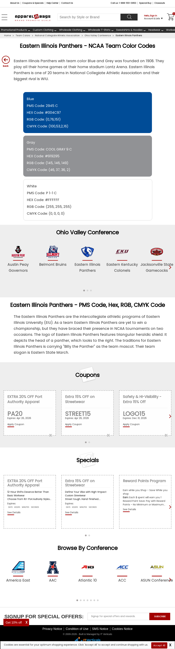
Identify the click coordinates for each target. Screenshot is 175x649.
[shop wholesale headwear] (156, 30)
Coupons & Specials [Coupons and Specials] (33, 3)
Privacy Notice (52, 629)
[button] (84, 290)
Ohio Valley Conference (98, 35)
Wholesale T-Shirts (99, 30)
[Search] (129, 17)
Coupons (87, 375)
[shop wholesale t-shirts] (101, 30)
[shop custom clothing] (45, 30)
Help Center (52, 3)
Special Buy (145, 3)
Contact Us (67, 3)
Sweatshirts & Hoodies (129, 30)
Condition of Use (77, 629)
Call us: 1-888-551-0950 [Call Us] (123, 3)
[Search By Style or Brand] (88, 17)
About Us (14, 3)
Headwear (154, 30)
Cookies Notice (122, 629)
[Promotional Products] (16, 30)
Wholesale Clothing (70, 30)
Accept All (159, 645)
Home (7, 35)
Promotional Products (14, 30)
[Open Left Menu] (4, 17)
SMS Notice (100, 629)
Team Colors (23, 35)
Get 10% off (14, 622)
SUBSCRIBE (160, 616)
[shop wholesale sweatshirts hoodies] (131, 30)
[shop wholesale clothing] (72, 30)
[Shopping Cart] (170, 17)
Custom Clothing (43, 30)
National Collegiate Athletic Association (57, 35)
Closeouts (159, 3)
